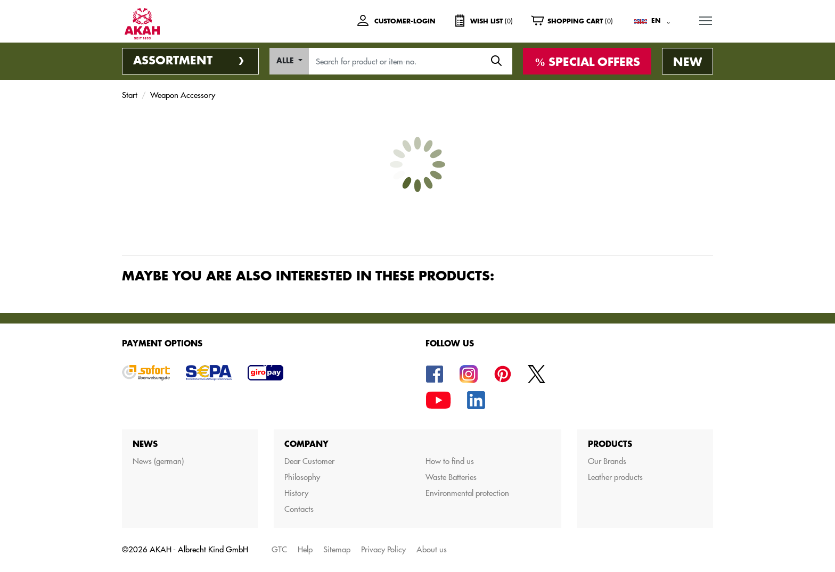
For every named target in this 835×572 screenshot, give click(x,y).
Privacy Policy (383, 549)
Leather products (615, 477)
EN (656, 21)
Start (129, 95)
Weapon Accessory (182, 95)
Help (305, 549)
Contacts (299, 509)
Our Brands (607, 461)
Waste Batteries (451, 477)
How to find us (449, 461)
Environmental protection (467, 493)
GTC (279, 549)
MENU (706, 19)
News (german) (158, 461)
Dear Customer (309, 461)
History (296, 493)
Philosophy (302, 477)
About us (431, 549)
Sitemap (336, 549)
